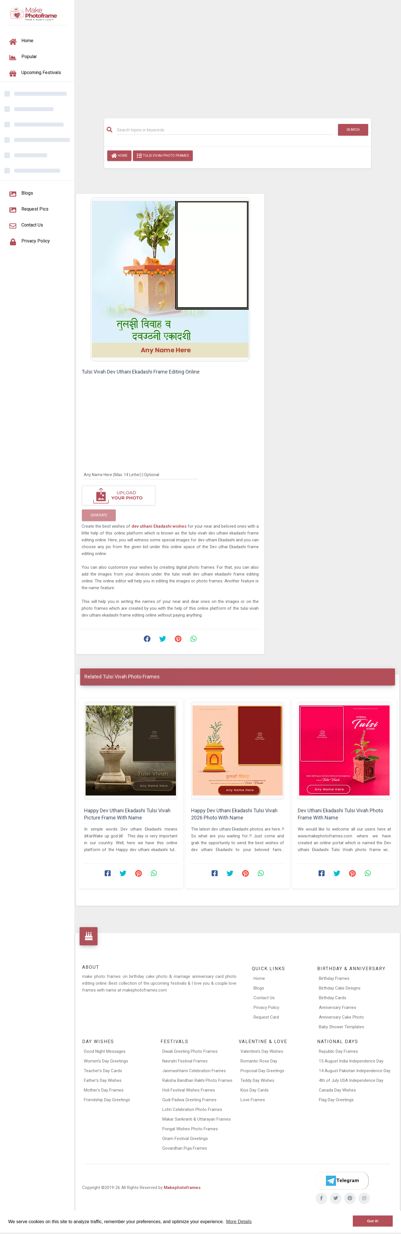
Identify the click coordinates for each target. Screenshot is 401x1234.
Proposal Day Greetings (262, 1070)
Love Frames (252, 1099)
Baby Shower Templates (341, 1026)
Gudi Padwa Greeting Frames (189, 1099)
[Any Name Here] (141, 474)
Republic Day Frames (338, 1051)
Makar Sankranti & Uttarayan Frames (196, 1119)
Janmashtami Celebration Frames (194, 1070)
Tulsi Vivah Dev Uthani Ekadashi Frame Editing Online (141, 372)
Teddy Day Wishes (257, 1080)
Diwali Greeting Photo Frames (190, 1051)
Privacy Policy (266, 1007)
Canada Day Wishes (337, 1090)
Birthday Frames (334, 978)
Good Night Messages (104, 1051)
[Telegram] (342, 1180)
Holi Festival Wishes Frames (188, 1090)
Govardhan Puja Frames (184, 1148)
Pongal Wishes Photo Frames (190, 1128)
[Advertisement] (237, 56)
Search (353, 130)
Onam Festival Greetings (185, 1138)
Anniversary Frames (337, 1007)
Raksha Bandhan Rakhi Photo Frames (197, 1080)
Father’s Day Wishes (102, 1080)
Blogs (259, 988)
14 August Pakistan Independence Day (354, 1070)
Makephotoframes (182, 1187)
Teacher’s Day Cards (103, 1070)
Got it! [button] (372, 1221)
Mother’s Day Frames (103, 1090)
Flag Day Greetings (336, 1099)
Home (119, 155)
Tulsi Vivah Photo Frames (163, 155)
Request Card (266, 1017)
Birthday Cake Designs (340, 988)
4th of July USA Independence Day (351, 1080)
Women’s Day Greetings (106, 1061)
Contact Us (264, 997)
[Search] (225, 130)
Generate (98, 515)
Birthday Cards (332, 997)
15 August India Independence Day (351, 1061)
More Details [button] (239, 1221)
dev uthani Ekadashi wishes (159, 526)
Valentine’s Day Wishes (261, 1051)
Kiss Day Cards (254, 1090)
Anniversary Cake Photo (341, 1017)
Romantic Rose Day (258, 1061)
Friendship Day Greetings (107, 1099)
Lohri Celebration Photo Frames (192, 1109)
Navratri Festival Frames (185, 1061)
